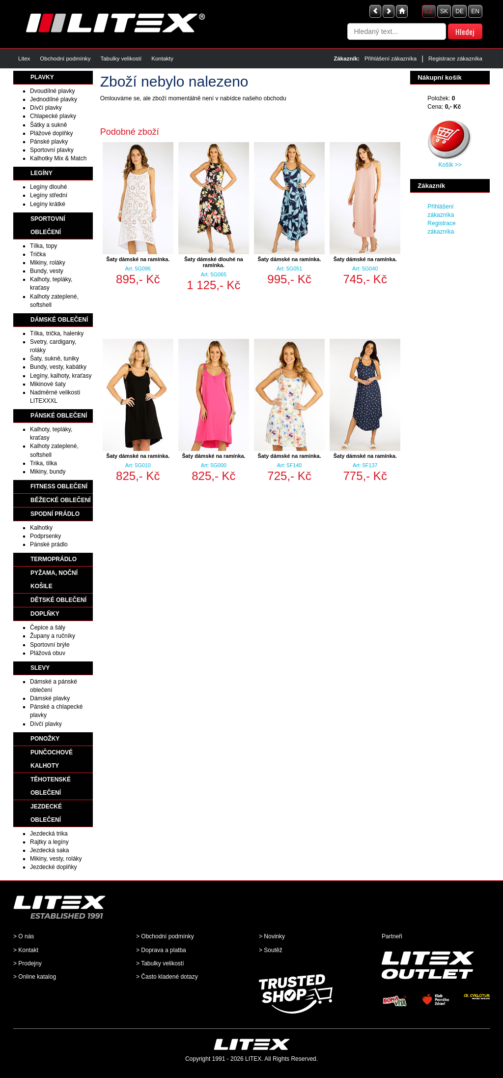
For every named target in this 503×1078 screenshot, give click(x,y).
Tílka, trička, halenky (57, 333)
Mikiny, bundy (47, 471)
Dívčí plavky (46, 107)
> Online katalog (34, 976)
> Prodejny (27, 963)
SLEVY (40, 667)
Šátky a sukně (48, 124)
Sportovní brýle (50, 644)
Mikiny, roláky (47, 262)
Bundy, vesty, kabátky (58, 366)
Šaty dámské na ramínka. (137, 259)
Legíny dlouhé (48, 186)
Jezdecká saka (49, 850)
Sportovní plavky (52, 150)
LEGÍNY (41, 173)
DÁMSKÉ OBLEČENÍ (59, 319)
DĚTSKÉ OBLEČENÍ (58, 600)
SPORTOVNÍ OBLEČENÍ (47, 225)
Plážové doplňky (51, 133)
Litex (24, 58)
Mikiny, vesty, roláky (56, 858)
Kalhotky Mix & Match (58, 158)
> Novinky (272, 936)
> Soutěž (270, 950)
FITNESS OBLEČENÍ (58, 486)
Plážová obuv (47, 653)
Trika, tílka (43, 463)
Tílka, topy (43, 245)
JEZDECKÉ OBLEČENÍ (46, 813)
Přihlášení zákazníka (390, 58)
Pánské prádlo (49, 544)
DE (459, 11)
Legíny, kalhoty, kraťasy (60, 375)
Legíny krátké (47, 204)
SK (444, 11)
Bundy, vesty (46, 271)
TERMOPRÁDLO (53, 559)
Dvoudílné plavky (52, 91)
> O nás (23, 936)
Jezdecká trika (49, 833)
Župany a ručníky (52, 635)
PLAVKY (42, 77)
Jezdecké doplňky (53, 867)
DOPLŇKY (44, 613)
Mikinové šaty (48, 384)
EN (475, 11)
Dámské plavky (50, 698)
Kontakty (162, 58)
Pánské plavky (49, 141)
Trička (38, 254)
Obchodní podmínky (65, 58)
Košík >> (449, 164)
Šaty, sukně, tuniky (54, 358)
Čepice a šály (47, 627)
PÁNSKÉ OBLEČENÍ (58, 415)
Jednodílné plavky (53, 99)
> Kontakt (25, 950)
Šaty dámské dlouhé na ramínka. (213, 262)
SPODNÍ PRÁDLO (55, 513)
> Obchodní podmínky (165, 936)
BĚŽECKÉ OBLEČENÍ (60, 500)
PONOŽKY (44, 738)
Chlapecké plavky (53, 116)
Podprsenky (45, 536)
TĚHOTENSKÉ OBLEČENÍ (50, 786)
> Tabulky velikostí (160, 963)
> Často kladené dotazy (167, 976)
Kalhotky (41, 527)
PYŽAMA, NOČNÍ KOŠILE (54, 579)
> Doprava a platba (161, 950)
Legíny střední (48, 195)
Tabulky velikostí (120, 58)
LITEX (253, 1058)
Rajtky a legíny (49, 841)
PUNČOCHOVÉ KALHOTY (51, 759)
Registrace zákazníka (455, 58)
